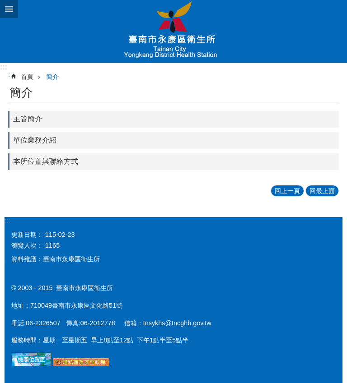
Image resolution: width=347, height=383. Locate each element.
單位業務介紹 (34, 140)
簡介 (52, 76)
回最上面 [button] (322, 190)
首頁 (27, 76)
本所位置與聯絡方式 (45, 161)
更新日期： (27, 234)
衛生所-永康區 (173, 31)
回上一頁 (287, 190)
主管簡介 (27, 119)
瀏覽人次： (27, 245)
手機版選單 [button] (9, 9)
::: (3, 67)
